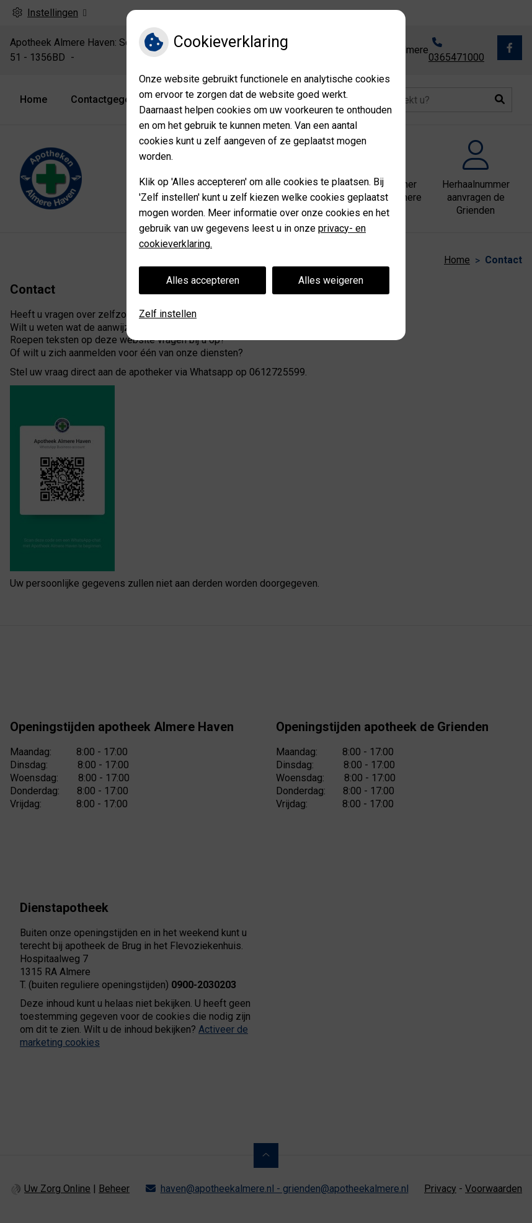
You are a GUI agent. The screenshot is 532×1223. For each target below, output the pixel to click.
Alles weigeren (330, 280)
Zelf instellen (168, 314)
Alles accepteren (202, 280)
